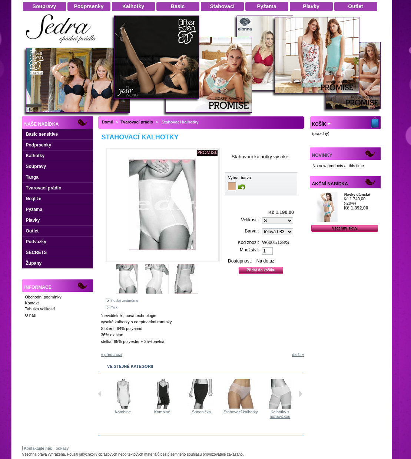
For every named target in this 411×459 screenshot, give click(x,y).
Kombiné (130, 412)
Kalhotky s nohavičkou (287, 414)
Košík (319, 124)
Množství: (249, 249)
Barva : (252, 231)
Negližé (34, 198)
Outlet (32, 231)
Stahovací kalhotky (248, 412)
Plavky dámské (357, 194)
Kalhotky (35, 155)
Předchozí (100, 393)
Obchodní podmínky (43, 297)
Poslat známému (125, 300)
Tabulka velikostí (40, 309)
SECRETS (36, 252)
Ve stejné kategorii (130, 366)
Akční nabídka (330, 183)
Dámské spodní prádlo (63, 45)
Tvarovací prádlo (44, 188)
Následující (300, 393)
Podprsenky (39, 145)
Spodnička (208, 412)
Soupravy (36, 166)
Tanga (32, 177)
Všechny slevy (345, 228)
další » (298, 354)
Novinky (322, 155)
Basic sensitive (42, 134)
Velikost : (250, 219)
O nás (30, 315)
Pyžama (34, 209)
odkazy (62, 448)
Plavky (33, 220)
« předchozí (111, 354)
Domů (107, 122)
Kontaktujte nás (38, 448)
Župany (34, 263)
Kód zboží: (248, 242)
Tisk (114, 307)
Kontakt (32, 303)
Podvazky (36, 241)
